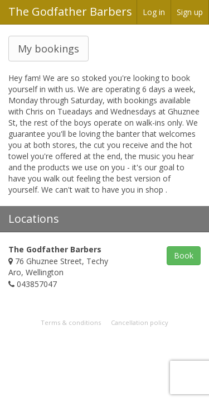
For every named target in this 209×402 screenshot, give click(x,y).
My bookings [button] (48, 48)
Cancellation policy (139, 322)
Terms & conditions (71, 322)
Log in (154, 12)
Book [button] (183, 255)
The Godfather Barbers (70, 11)
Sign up (190, 12)
